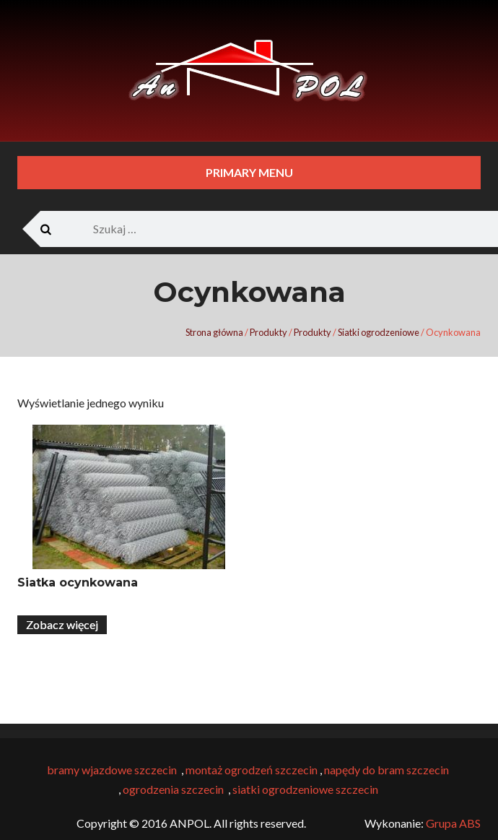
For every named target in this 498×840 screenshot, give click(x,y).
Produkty (268, 332)
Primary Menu (249, 172)
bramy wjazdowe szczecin (112, 769)
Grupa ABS (453, 823)
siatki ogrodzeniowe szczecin (306, 789)
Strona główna (214, 332)
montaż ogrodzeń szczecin (250, 769)
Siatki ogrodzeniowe (378, 332)
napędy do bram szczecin (386, 769)
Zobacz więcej (62, 624)
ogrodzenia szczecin (173, 789)
